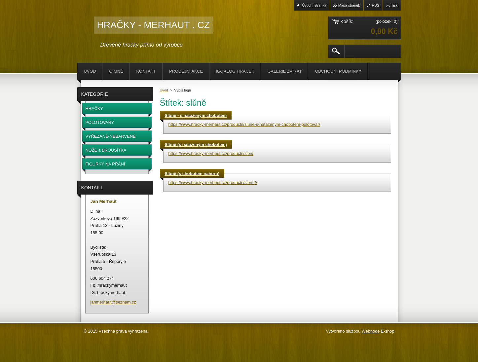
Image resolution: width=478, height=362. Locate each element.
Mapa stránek (349, 5)
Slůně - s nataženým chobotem (196, 115)
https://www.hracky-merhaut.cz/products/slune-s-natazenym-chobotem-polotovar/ (244, 124)
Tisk (394, 5)
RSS (375, 5)
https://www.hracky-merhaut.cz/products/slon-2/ (212, 182)
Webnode (371, 331)
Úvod (164, 90)
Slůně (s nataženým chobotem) (196, 144)
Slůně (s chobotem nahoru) (192, 173)
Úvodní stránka (314, 5)
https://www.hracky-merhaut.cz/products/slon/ (210, 153)
